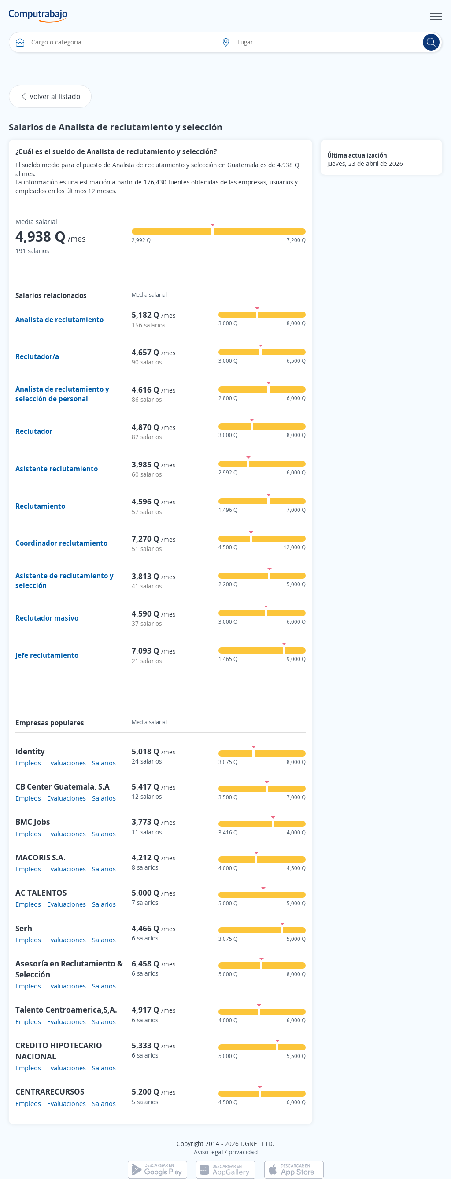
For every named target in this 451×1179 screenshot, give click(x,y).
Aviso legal (208, 1152)
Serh (23, 928)
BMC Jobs (32, 821)
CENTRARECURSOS (49, 1091)
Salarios (104, 762)
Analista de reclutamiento (59, 319)
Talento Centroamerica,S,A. (66, 1009)
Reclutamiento (40, 506)
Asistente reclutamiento (56, 469)
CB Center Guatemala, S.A (62, 786)
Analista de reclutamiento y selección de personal (62, 394)
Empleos (28, 762)
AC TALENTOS (41, 892)
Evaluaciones (66, 762)
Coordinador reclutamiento (61, 543)
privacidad (243, 1152)
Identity (30, 751)
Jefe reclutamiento (46, 655)
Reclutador (33, 431)
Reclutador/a (37, 356)
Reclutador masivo (46, 618)
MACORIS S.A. (40, 857)
